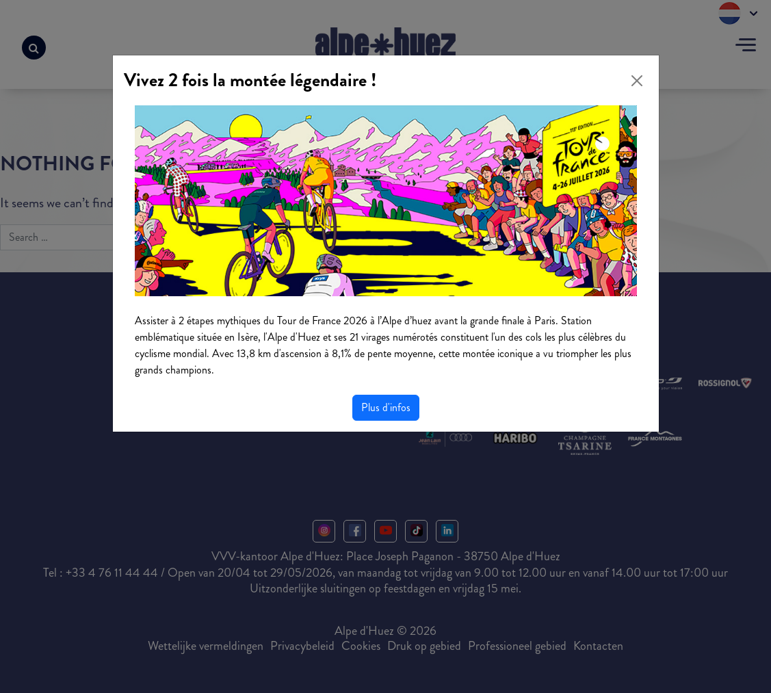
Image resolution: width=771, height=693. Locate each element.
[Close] (637, 81)
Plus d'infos (385, 407)
